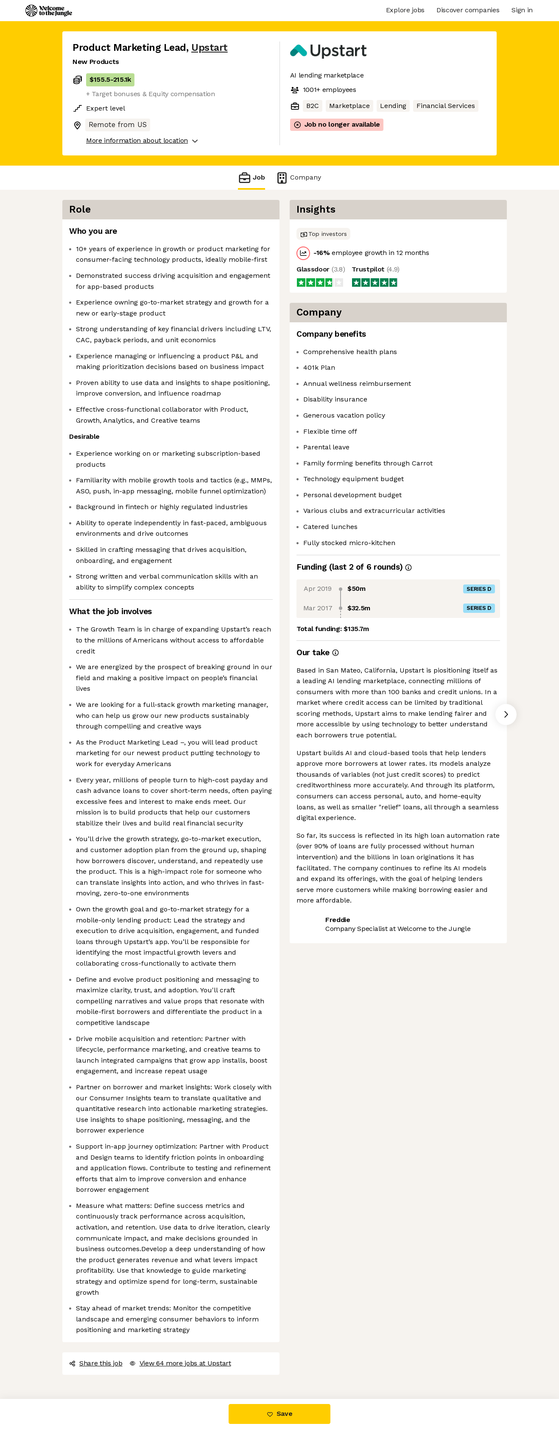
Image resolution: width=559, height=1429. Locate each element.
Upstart (209, 47)
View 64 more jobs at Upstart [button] (180, 1363)
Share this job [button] (96, 1363)
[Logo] (48, 11)
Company (298, 178)
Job (251, 178)
